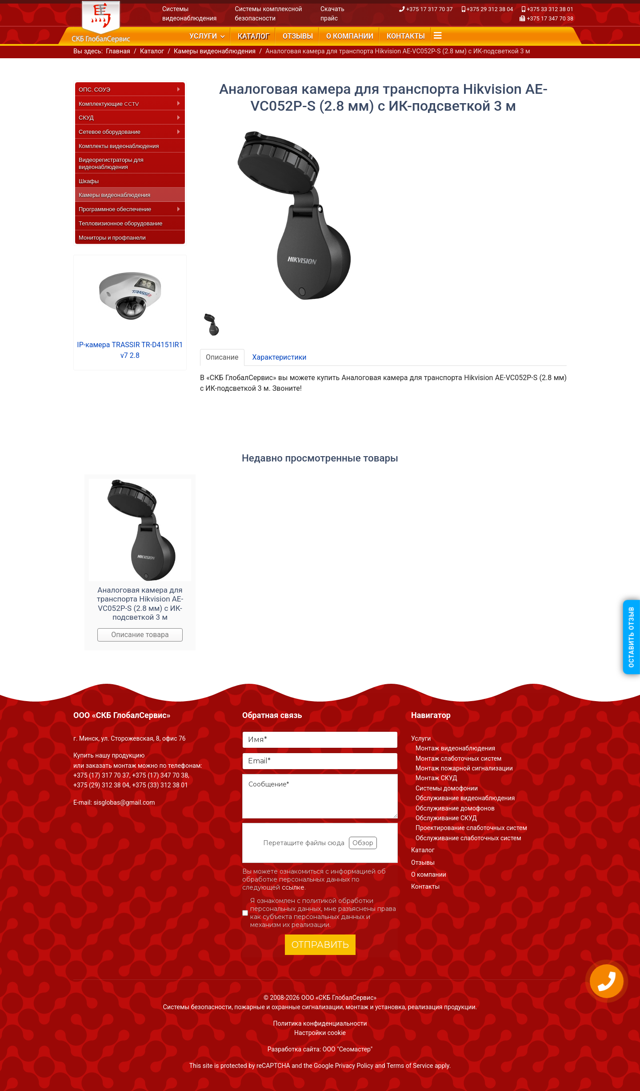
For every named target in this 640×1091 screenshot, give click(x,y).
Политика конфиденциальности (320, 1023)
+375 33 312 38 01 (550, 9)
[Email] (320, 761)
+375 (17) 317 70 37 (101, 775)
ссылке (293, 887)
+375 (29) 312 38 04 (101, 785)
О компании (349, 36)
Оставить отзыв (631, 637)
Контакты (406, 36)
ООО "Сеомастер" (347, 1049)
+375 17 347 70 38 (550, 18)
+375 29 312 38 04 (490, 9)
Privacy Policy (354, 1065)
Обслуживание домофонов (455, 808)
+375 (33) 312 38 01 (160, 785)
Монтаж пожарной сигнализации (464, 768)
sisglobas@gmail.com (124, 802)
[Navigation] (438, 35)
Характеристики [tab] (279, 357)
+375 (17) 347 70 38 (160, 775)
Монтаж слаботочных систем (458, 758)
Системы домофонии (447, 788)
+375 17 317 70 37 (429, 9)
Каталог (253, 36)
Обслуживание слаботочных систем (468, 838)
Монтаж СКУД (436, 778)
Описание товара (140, 634)
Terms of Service (410, 1065)
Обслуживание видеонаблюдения (465, 798)
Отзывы (298, 36)
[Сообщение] (320, 796)
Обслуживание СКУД (446, 818)
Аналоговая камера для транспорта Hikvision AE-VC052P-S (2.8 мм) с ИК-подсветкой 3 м (140, 604)
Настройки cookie (320, 1032)
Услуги (203, 36)
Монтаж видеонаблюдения (455, 748)
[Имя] (320, 739)
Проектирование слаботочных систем (471, 827)
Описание (222, 357)
